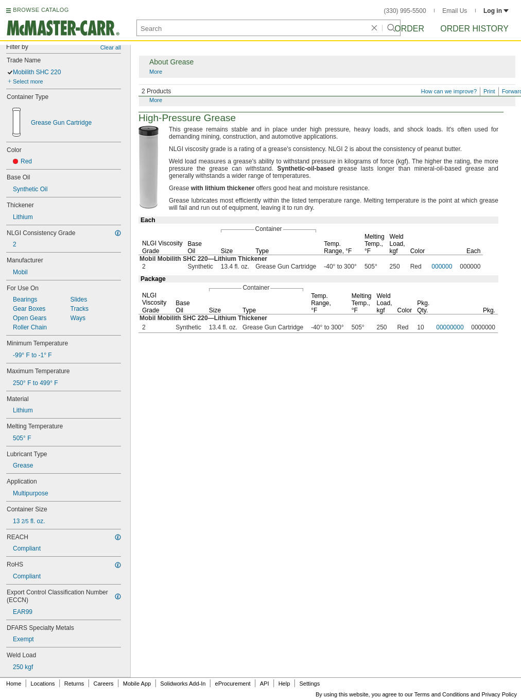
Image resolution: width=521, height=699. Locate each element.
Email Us (454, 10)
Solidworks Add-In (182, 683)
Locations (43, 683)
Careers (103, 683)
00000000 (449, 327)
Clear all (110, 47)
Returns (74, 683)
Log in (496, 10)
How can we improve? (449, 91)
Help (284, 683)
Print (489, 91)
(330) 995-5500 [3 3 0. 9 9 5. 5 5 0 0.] (405, 10)
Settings (309, 683)
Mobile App (137, 683)
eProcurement (233, 683)
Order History (474, 28)
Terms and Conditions (441, 694)
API (264, 683)
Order (409, 28)
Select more (28, 81)
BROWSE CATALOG (40, 10)
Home (13, 683)
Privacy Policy (499, 694)
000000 (441, 266)
